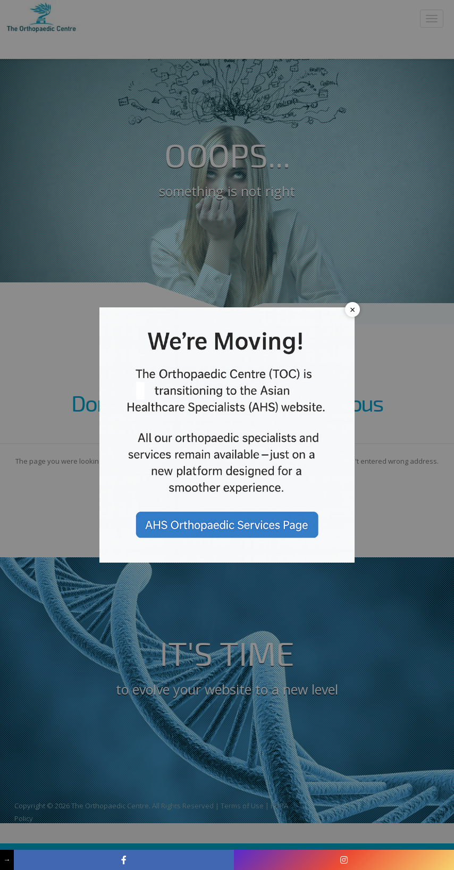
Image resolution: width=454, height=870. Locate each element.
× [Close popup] (352, 309)
